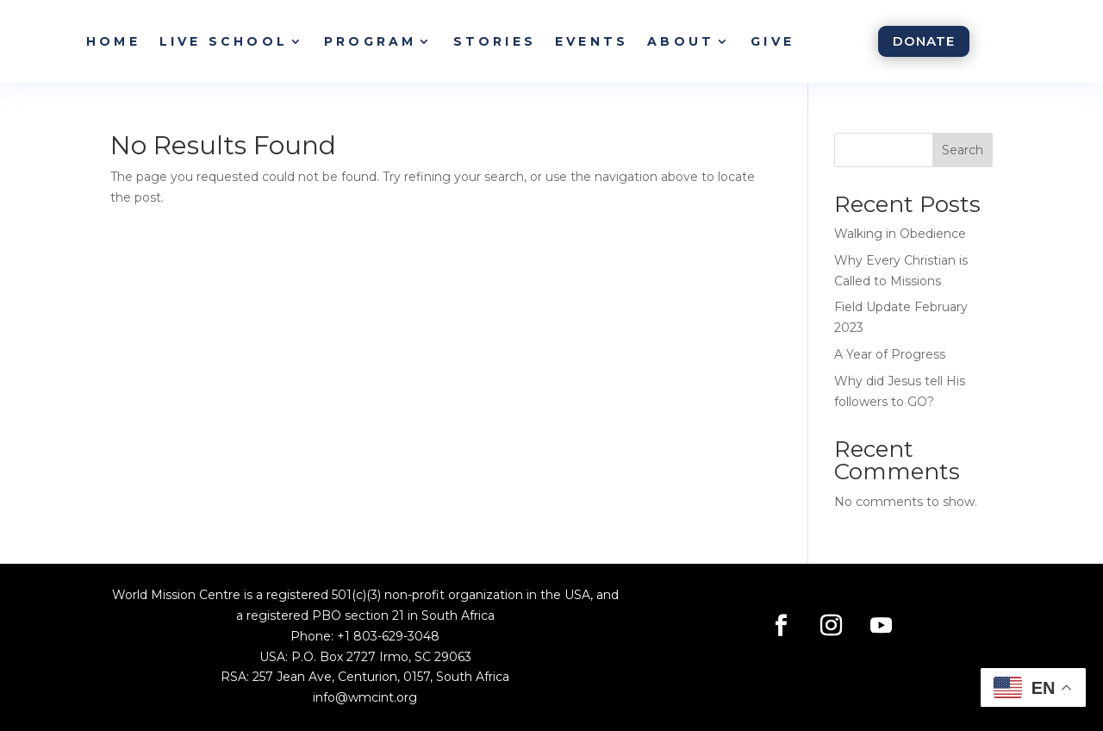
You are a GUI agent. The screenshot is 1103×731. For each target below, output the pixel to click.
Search (962, 150)
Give (773, 41)
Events (591, 41)
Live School (223, 41)
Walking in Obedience (900, 233)
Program (370, 41)
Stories (494, 41)
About (680, 41)
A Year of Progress (889, 354)
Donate (924, 41)
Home (113, 41)
